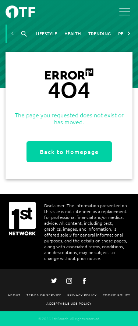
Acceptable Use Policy (69, 303)
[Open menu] (124, 13)
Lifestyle (46, 33)
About (14, 294)
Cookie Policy (116, 294)
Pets (123, 33)
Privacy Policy (82, 294)
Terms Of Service (43, 294)
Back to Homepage (69, 151)
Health (72, 33)
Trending (99, 33)
